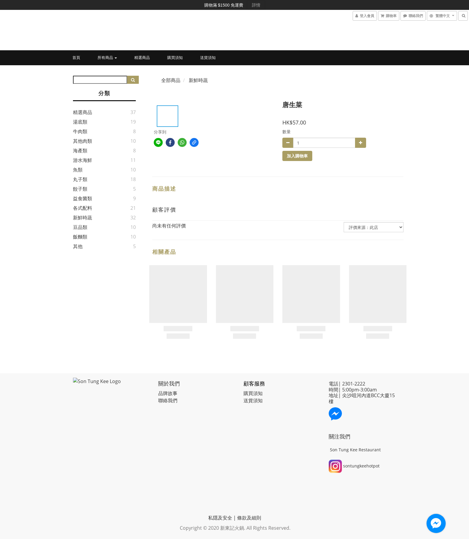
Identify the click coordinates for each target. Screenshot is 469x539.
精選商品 (142, 57)
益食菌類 (82, 198)
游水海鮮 (82, 160)
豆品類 (80, 227)
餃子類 (80, 189)
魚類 (78, 169)
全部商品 (170, 80)
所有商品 (107, 57)
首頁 (76, 57)
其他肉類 (82, 141)
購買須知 (175, 57)
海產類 (80, 150)
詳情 (256, 5)
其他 (78, 246)
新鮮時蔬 (82, 217)
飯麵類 (80, 236)
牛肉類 (80, 131)
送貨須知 (208, 57)
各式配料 (82, 208)
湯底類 (80, 122)
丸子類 (80, 179)
